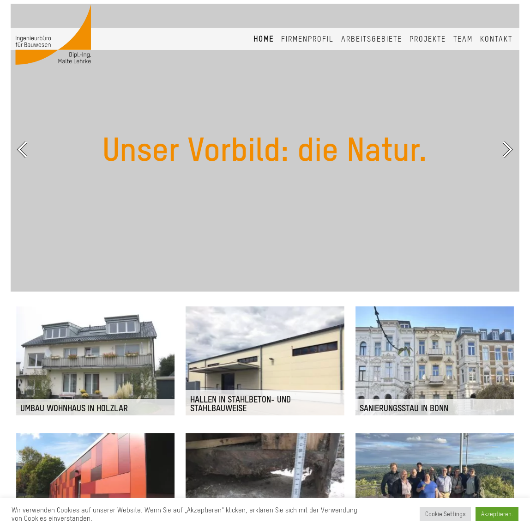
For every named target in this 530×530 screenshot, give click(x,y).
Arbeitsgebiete (371, 39)
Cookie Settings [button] (445, 514)
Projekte (428, 39)
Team (463, 39)
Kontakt (496, 39)
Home (263, 39)
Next (505, 149)
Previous (24, 149)
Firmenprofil (307, 39)
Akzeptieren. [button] (497, 514)
